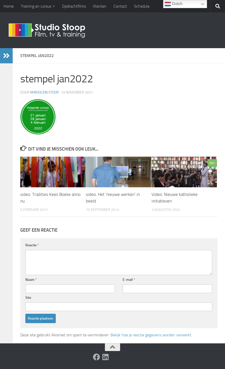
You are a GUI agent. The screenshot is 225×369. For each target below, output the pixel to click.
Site (28, 298)
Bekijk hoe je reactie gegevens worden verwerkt (150, 335)
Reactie (32, 245)
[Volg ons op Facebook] (96, 357)
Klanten (99, 6)
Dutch (173, 4)
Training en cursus (36, 6)
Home (9, 6)
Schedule (141, 6)
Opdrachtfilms (74, 6)
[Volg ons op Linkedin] (105, 357)
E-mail (129, 280)
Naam (31, 280)
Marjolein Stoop (44, 92)
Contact (120, 6)
